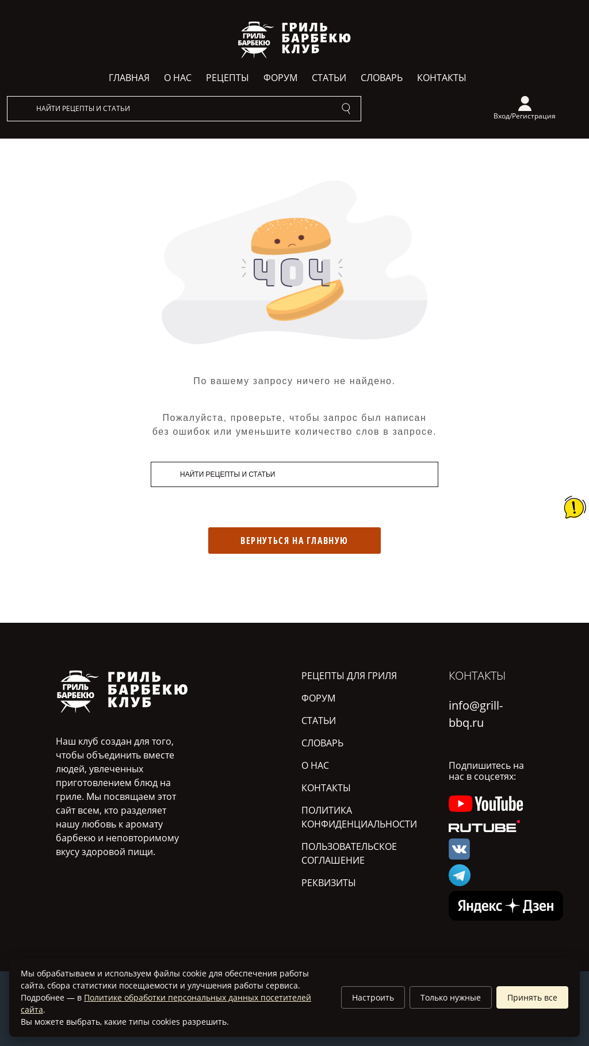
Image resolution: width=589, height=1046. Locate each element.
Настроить (373, 997)
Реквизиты (328, 882)
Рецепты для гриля (349, 675)
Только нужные (450, 997)
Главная (129, 77)
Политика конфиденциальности (359, 817)
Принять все (532, 997)
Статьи (329, 77)
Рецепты (227, 77)
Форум (280, 77)
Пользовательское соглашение (349, 853)
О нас (178, 77)
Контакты (441, 77)
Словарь (382, 77)
